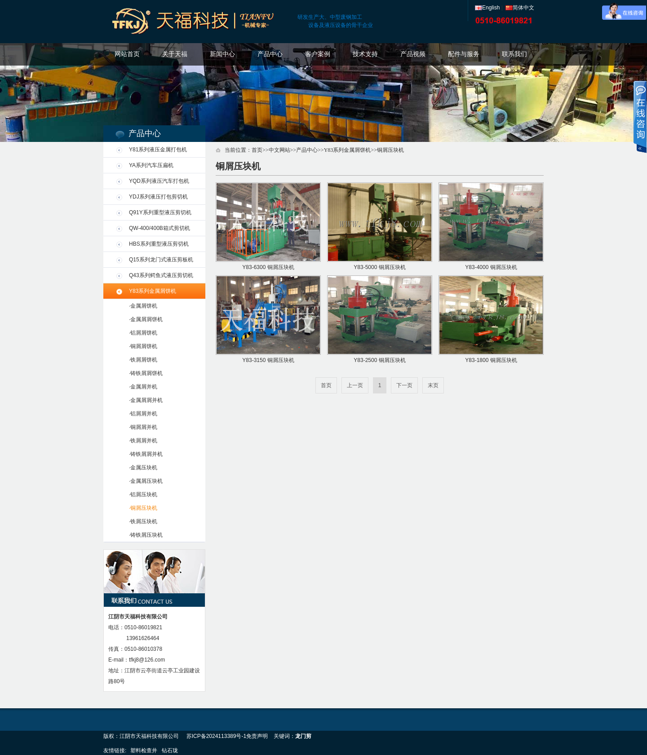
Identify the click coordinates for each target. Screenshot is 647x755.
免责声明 (257, 736)
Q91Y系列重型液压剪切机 (160, 212)
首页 (257, 150)
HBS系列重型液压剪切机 (159, 244)
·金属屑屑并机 (146, 400)
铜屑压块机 (390, 150)
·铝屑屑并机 (143, 414)
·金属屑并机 (143, 387)
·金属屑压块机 (146, 481)
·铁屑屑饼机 (143, 360)
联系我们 (514, 54)
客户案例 (317, 54)
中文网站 (279, 150)
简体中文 (519, 7)
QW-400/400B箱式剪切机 (159, 228)
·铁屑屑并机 (143, 440)
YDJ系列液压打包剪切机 (158, 197)
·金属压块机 (143, 467)
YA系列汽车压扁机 (151, 165)
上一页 (355, 385)
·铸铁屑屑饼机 (146, 373)
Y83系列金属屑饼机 (152, 291)
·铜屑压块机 (143, 508)
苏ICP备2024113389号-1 (216, 736)
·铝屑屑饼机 (143, 333)
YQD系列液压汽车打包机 (159, 181)
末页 (433, 385)
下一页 (404, 385)
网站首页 (127, 54)
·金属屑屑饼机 (146, 319)
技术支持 (365, 54)
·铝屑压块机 (143, 494)
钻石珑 (170, 750)
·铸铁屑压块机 (146, 535)
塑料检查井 (143, 750)
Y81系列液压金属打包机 (158, 149)
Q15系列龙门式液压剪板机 (161, 259)
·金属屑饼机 (143, 306)
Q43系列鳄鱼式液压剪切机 (161, 275)
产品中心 (270, 54)
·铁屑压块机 (143, 521)
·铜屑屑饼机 (143, 346)
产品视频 (412, 54)
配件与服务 (463, 54)
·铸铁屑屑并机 (146, 454)
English (487, 7)
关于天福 (174, 54)
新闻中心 (222, 54)
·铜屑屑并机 (143, 427)
